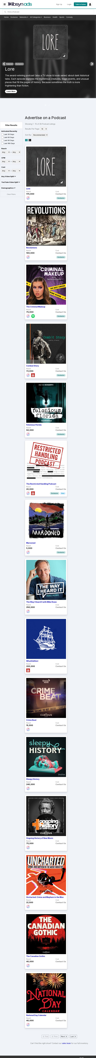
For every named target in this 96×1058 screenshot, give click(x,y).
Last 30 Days (7, 134)
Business (47, 17)
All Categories (36, 17)
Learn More (11, 91)
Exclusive (14, 17)
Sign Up (59, 4)
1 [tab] (45, 105)
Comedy (69, 17)
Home (6, 17)
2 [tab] (49, 105)
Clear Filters (11, 194)
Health (55, 17)
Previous (4, 64)
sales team (66, 1043)
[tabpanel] (48, 58)
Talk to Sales (80, 4)
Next (92, 64)
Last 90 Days (7, 140)
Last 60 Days (7, 137)
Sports (61, 17)
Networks (24, 17)
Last (73, 1036)
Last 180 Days (8, 143)
